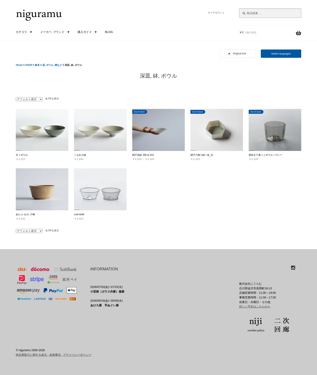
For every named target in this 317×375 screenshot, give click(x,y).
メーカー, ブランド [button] (55, 32)
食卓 (37, 65)
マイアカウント (216, 12)
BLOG (109, 32)
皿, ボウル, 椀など (52, 65)
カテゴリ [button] (24, 32)
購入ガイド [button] (88, 32)
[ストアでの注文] (29, 99)
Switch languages (281, 53)
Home (19, 65)
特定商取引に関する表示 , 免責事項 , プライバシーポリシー (53, 354)
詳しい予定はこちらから (254, 306)
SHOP (28, 65)
